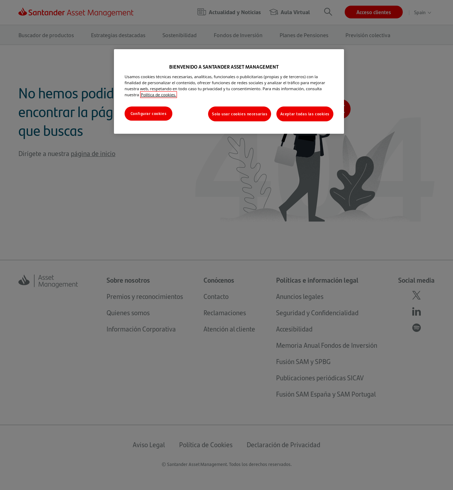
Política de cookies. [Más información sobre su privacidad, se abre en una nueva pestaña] (158, 94)
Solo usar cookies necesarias (239, 114)
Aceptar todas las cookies (304, 114)
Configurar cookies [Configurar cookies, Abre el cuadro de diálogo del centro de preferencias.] (148, 113)
